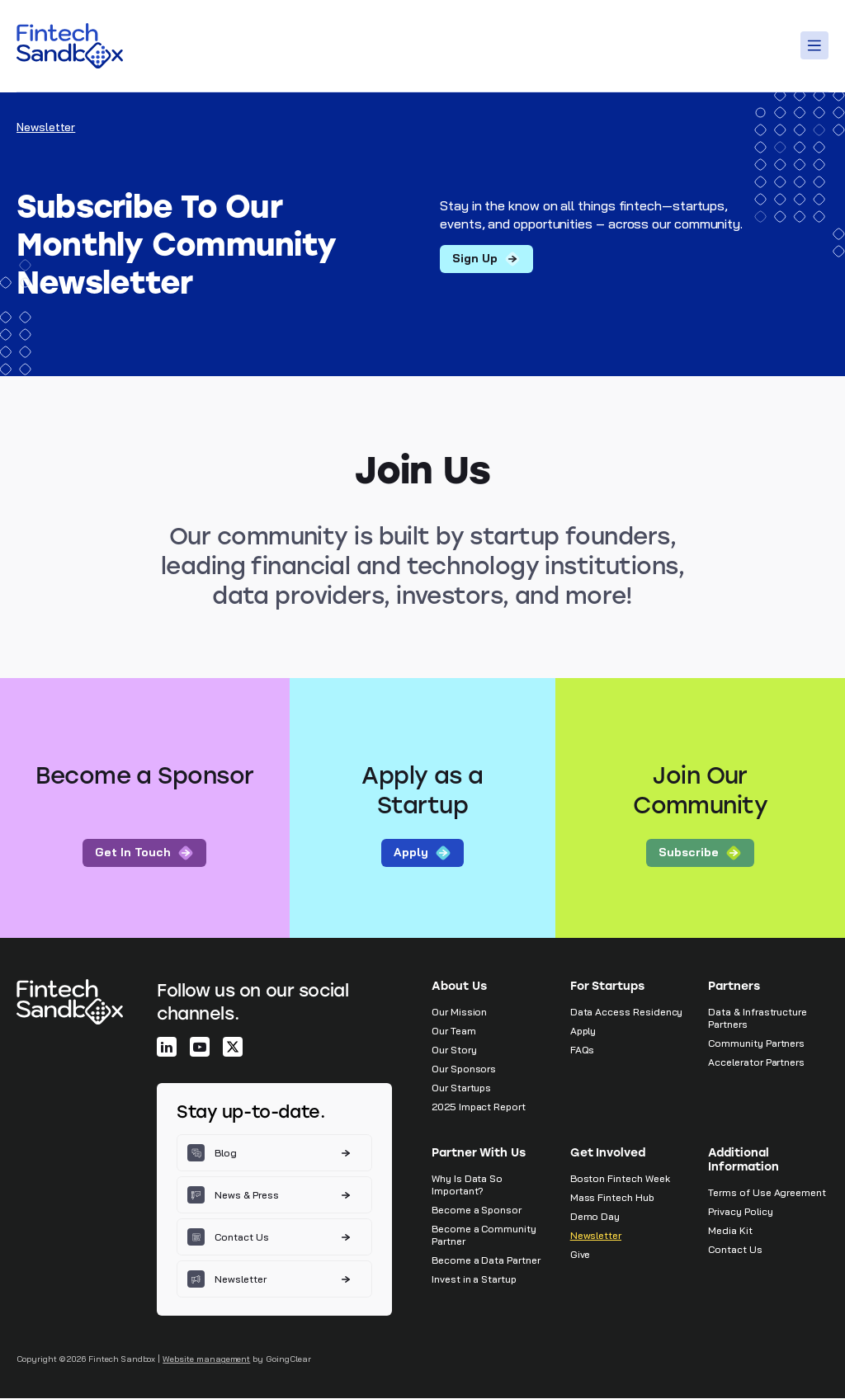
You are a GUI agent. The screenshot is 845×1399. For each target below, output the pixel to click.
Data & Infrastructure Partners (757, 1018)
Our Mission (459, 1012)
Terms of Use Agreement (767, 1193)
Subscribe (700, 853)
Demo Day (595, 1217)
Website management (206, 1359)
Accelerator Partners (756, 1063)
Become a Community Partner (484, 1235)
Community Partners (756, 1044)
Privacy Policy (740, 1212)
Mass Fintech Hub (612, 1198)
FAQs (582, 1050)
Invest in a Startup (474, 1280)
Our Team (454, 1031)
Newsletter (595, 1236)
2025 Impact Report (479, 1107)
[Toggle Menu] (817, 45)
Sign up (486, 259)
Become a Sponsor (477, 1210)
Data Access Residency (626, 1012)
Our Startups (461, 1088)
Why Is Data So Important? (467, 1185)
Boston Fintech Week (620, 1179)
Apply (422, 853)
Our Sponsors (464, 1069)
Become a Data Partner (486, 1261)
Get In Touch (144, 853)
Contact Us (735, 1250)
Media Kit (730, 1231)
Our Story (454, 1050)
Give (580, 1255)
